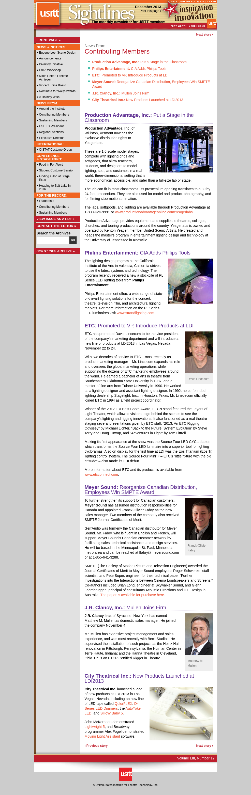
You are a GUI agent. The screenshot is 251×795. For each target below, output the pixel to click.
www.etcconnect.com (101, 474)
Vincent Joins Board (52, 85)
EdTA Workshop (50, 70)
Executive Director (51, 138)
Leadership (46, 201)
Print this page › (150, 11)
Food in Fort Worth (52, 164)
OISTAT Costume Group (55, 149)
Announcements (50, 58)
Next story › (204, 34)
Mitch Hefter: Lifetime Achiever (53, 77)
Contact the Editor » (56, 226)
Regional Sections (51, 132)
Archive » (56, 251)
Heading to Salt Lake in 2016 (55, 187)
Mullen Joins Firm (121, 93)
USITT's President (51, 126)
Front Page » (49, 40)
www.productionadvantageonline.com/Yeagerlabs (154, 212)
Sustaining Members (53, 120)
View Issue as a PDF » (56, 219)
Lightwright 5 (95, 727)
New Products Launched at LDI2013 (137, 100)
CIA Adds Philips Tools (129, 69)
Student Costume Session (57, 170)
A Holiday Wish (49, 97)
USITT (48, 16)
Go (73, 240)
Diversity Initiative (51, 64)
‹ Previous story (96, 746)
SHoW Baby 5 (111, 713)
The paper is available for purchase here (132, 595)
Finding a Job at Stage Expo (54, 178)
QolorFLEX (123, 704)
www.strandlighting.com (135, 313)
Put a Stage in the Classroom (139, 62)
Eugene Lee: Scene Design (57, 52)
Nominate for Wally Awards (57, 91)
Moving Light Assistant (102, 736)
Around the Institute (52, 108)
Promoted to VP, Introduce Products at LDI (130, 75)
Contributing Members (54, 114)
